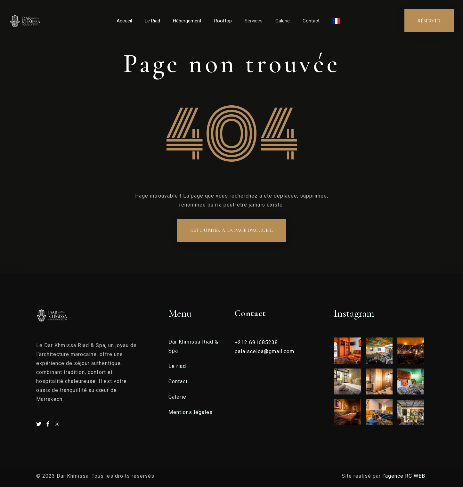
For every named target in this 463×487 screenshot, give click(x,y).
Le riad (177, 366)
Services (254, 21)
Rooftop (223, 21)
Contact (311, 21)
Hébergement (187, 21)
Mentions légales (190, 412)
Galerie (282, 21)
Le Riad (152, 21)
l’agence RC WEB (404, 476)
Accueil (124, 21)
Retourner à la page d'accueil (231, 230)
